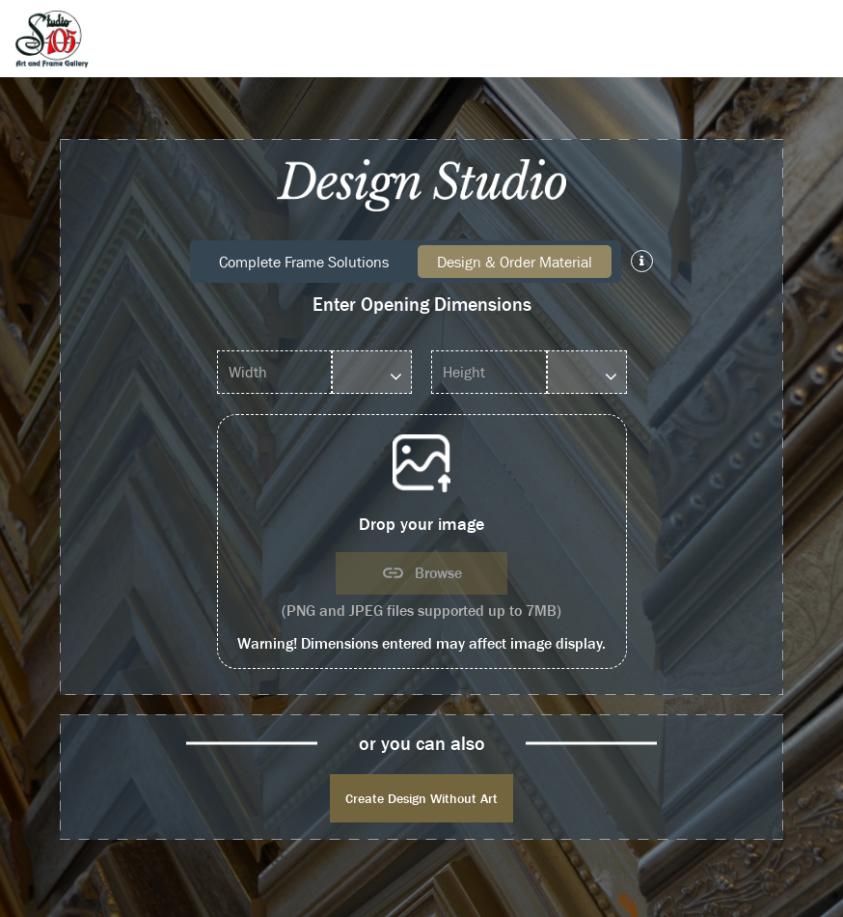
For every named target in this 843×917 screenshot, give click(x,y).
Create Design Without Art (421, 798)
